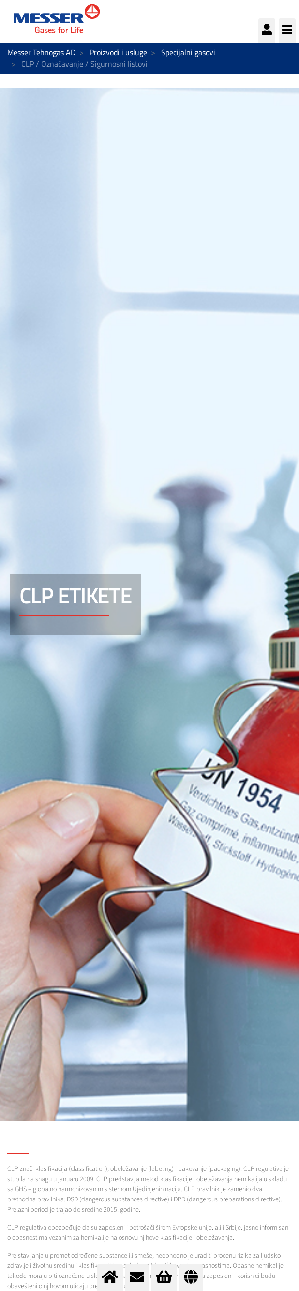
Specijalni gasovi (188, 52)
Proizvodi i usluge (118, 52)
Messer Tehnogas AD (41, 52)
